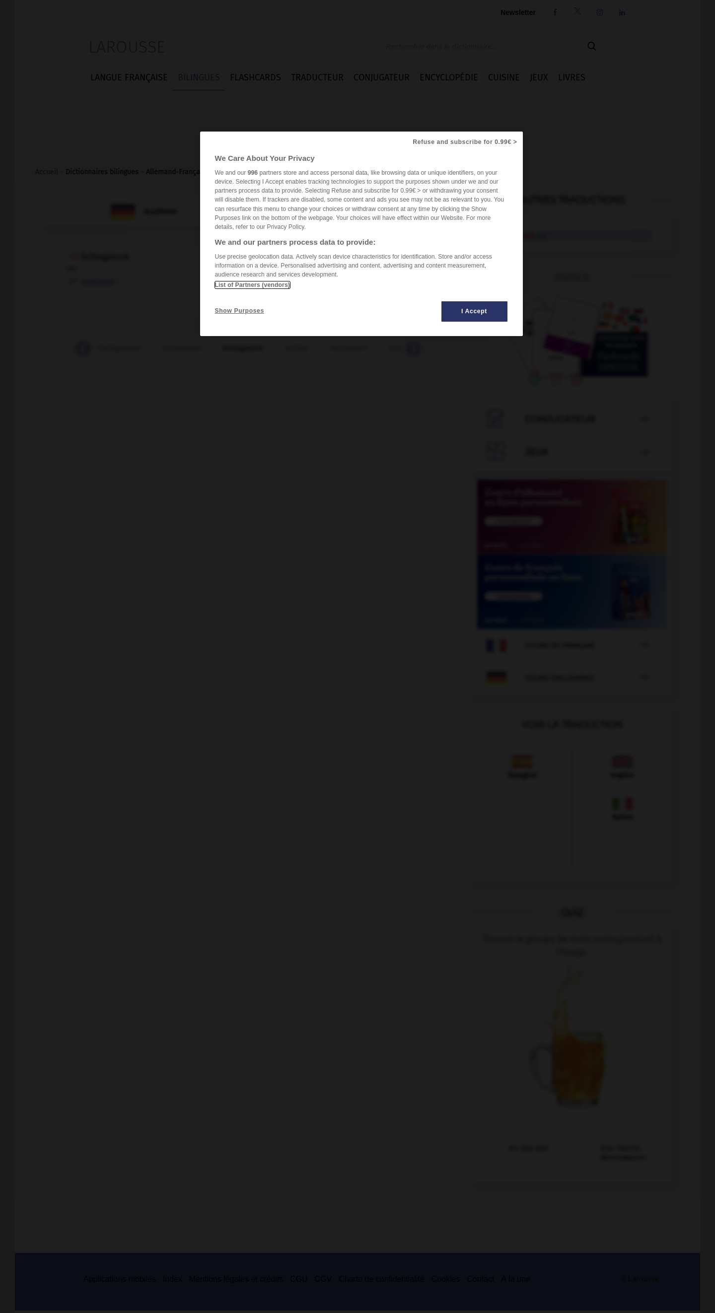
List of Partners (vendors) (252, 284)
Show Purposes (239, 310)
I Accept (474, 311)
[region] (361, 234)
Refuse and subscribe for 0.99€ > (465, 141)
